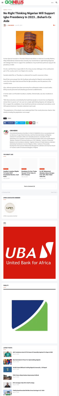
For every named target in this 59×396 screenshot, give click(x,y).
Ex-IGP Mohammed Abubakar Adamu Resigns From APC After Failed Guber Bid (47, 174)
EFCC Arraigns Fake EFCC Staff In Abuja (23, 383)
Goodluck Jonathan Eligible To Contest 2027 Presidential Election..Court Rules (11, 174)
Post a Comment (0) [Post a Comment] (29, 186)
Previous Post (6, 192)
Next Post (53, 192)
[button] (2, 2)
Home (5, 9)
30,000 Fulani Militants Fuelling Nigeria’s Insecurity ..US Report (30, 367)
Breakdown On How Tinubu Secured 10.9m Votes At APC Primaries (29, 173)
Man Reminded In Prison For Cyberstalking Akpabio (27, 360)
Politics (10, 9)
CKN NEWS (13, 130)
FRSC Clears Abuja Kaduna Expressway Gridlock (26, 375)
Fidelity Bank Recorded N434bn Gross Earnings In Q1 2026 (28, 390)
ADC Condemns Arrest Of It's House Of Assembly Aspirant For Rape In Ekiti (33, 352)
